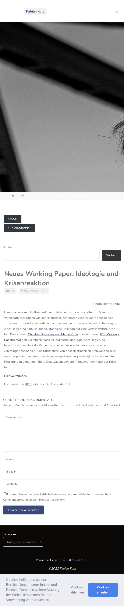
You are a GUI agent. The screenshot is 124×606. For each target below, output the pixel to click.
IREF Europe (111, 304)
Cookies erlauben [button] (103, 590)
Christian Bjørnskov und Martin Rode (53, 334)
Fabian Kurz (35, 11)
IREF (21, 196)
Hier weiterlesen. (15, 376)
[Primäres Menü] (116, 11)
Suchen (8, 247)
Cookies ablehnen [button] (77, 590)
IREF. (28, 384)
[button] (51, 600)
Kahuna (62, 560)
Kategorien (10, 534)
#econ (12, 219)
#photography (19, 228)
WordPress (80, 560)
